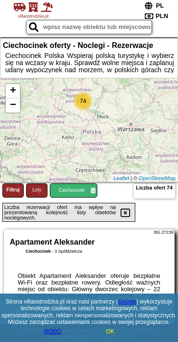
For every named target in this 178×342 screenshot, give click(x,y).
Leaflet (121, 178)
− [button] (13, 105)
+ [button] (13, 91)
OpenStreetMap (157, 178)
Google (127, 301)
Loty (36, 189)
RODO (52, 331)
